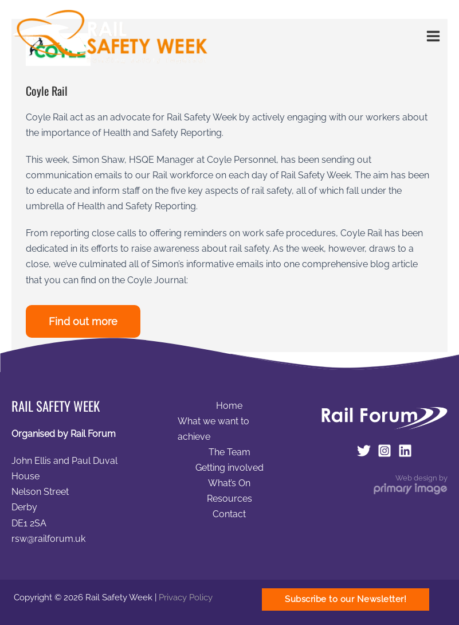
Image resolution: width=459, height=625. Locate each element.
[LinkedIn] (405, 451)
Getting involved (229, 467)
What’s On (229, 483)
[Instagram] (384, 451)
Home (229, 405)
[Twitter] (364, 451)
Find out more (83, 321)
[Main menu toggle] (433, 36)
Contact (229, 514)
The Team (229, 452)
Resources (229, 498)
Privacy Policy (186, 597)
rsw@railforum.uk (48, 538)
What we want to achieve (213, 429)
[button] (345, 599)
